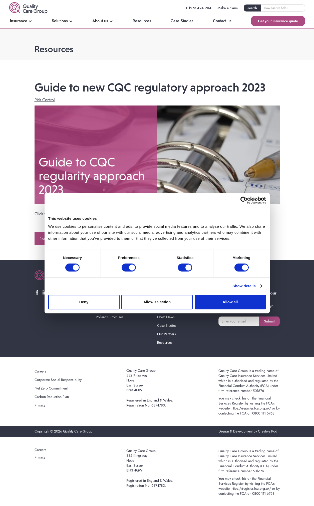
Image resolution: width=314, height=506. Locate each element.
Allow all (230, 302)
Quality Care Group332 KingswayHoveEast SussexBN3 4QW (141, 380)
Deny (84, 302)
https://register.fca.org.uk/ (251, 408)
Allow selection (157, 302)
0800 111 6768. (263, 413)
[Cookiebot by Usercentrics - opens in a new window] (244, 200)
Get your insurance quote (278, 21)
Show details (244, 286)
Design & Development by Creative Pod (247, 431)
